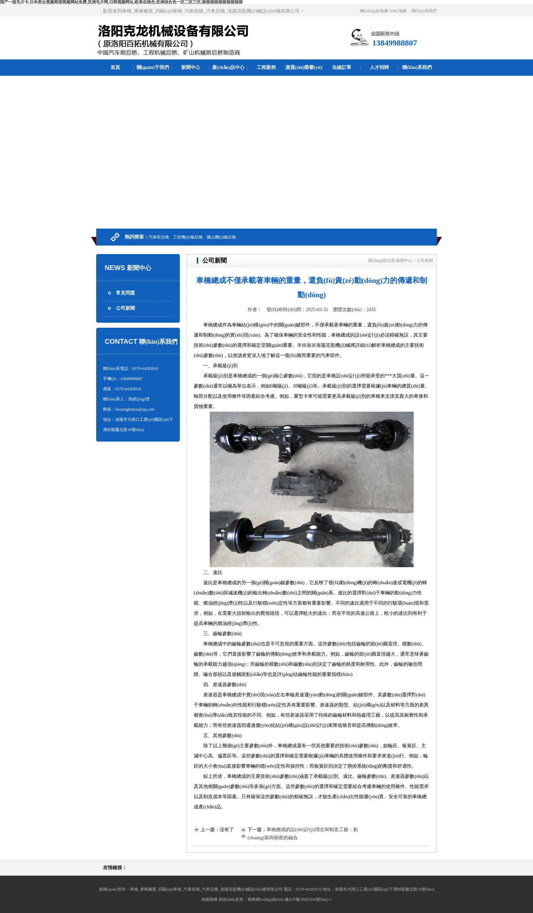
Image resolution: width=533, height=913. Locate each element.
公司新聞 (125, 308)
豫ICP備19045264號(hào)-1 (308, 899)
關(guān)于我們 (153, 67)
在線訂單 (341, 67)
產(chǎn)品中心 (228, 67)
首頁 (115, 67)
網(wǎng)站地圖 (374, 10)
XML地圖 (398, 10)
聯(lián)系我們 (424, 10)
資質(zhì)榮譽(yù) (304, 67)
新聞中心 (190, 67)
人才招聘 (379, 67)
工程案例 (266, 67)
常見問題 (125, 293)
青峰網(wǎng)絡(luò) (265, 899)
